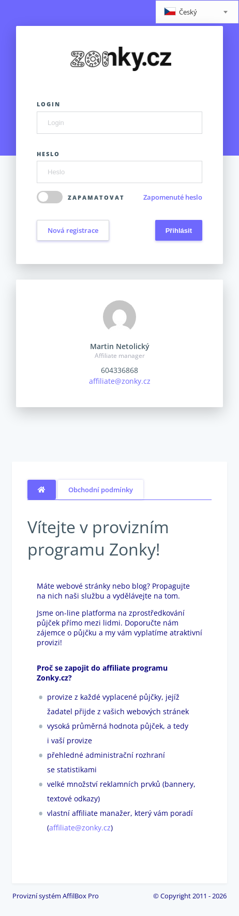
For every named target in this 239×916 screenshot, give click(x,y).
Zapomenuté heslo (172, 197)
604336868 (119, 370)
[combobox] (197, 12)
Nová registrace (73, 230)
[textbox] (197, 12)
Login (49, 104)
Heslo (48, 154)
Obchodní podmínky (100, 489)
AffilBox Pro (81, 895)
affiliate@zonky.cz (120, 381)
